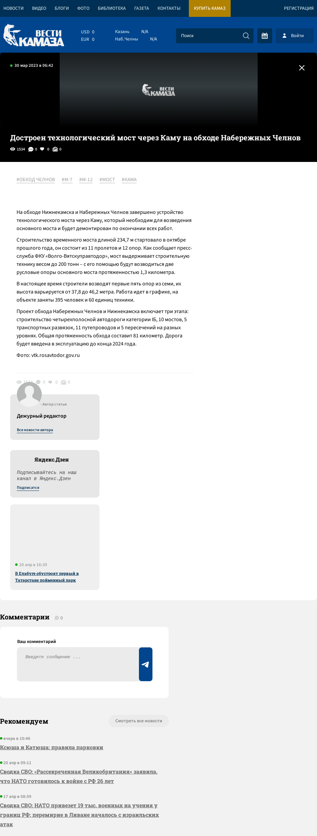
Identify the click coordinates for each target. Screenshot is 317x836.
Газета (141, 8)
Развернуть (159, 791)
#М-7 (67, 179)
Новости (13, 8)
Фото (83, 8)
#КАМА (129, 179)
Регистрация (299, 8)
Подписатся (235, 245)
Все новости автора (242, 187)
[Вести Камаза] (33, 36)
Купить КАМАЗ (210, 8)
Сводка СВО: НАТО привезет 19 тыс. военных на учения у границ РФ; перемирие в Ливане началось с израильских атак (79, 633)
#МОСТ (107, 179)
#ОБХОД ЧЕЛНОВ (36, 179)
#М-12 (86, 179)
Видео (39, 8)
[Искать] (246, 35)
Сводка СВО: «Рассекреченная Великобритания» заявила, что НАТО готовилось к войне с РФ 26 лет (78, 594)
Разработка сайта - (291, 817)
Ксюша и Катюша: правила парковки (51, 565)
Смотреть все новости (135, 539)
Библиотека (112, 8)
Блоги (62, 8)
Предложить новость (250, 561)
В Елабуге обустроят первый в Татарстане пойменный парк (254, 334)
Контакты (168, 8)
